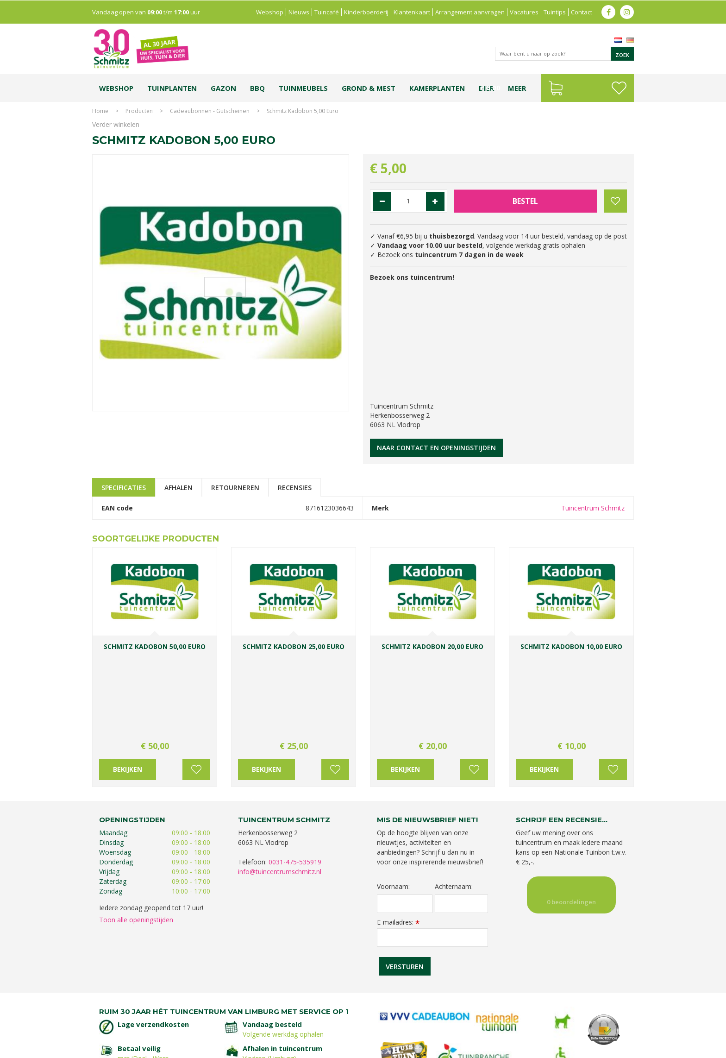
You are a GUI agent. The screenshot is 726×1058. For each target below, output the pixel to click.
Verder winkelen (115, 124)
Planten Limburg (252, 1015)
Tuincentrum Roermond (479, 1024)
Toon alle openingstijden (136, 832)
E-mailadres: (398, 834)
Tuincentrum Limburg (129, 1015)
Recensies (295, 487)
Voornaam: (393, 799)
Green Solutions (549, 1048)
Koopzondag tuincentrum (193, 1015)
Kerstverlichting (603, 1015)
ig (627, 12)
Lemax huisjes (232, 1024)
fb (608, 12)
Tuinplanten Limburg (379, 1015)
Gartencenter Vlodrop (497, 1015)
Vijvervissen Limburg (280, 1024)
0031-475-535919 (295, 774)
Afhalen (178, 487)
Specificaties (123, 487)
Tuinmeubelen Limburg (414, 1024)
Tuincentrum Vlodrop (437, 1015)
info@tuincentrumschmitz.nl (279, 784)
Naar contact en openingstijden (436, 447)
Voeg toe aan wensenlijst (196, 682)
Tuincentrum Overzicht (604, 1048)
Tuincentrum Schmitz (593, 508)
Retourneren (235, 487)
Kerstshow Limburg (554, 1015)
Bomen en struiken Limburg (312, 1015)
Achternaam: (454, 799)
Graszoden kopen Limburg (346, 1024)
